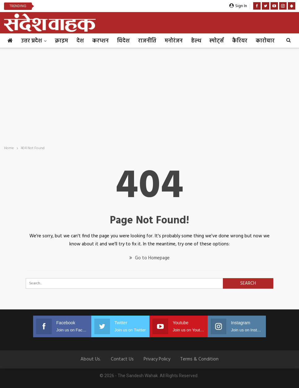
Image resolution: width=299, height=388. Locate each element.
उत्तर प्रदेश (31, 41)
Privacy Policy (157, 359)
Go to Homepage (149, 258)
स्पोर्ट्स (216, 41)
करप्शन (100, 41)
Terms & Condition (199, 359)
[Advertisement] (149, 95)
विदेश (123, 41)
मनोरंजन (174, 41)
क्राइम (61, 41)
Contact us (122, 359)
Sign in (238, 6)
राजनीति (147, 41)
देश (80, 41)
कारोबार (265, 41)
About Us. (90, 359)
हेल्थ (196, 41)
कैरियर (239, 41)
